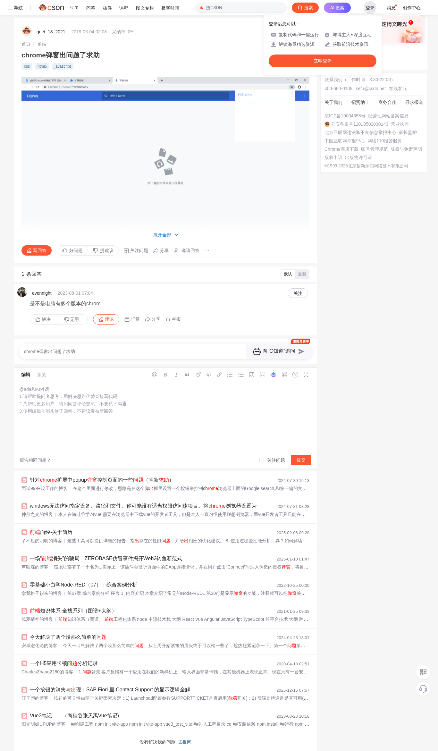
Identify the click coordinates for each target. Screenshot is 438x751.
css (27, 66)
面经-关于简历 (51, 532)
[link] (25, 43)
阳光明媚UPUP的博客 (43, 724)
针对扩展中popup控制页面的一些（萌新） (102, 480)
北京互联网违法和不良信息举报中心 (360, 132)
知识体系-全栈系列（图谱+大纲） (73, 610)
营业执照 (400, 124)
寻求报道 (414, 102)
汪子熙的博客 (34, 698)
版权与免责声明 (406, 149)
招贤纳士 (360, 102)
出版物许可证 (358, 157)
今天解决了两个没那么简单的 (68, 637)
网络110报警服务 (384, 140)
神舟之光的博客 (37, 514)
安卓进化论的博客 (39, 645)
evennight (42, 293)
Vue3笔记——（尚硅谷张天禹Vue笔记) (74, 715)
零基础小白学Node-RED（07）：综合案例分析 (83, 584)
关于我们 (333, 102)
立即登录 (323, 60)
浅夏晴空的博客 (37, 619)
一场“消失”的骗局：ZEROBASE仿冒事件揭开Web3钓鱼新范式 (106, 558)
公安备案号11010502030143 (359, 124)
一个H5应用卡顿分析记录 (64, 663)
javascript (63, 66)
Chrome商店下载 (341, 149)
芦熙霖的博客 (34, 567)
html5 (42, 66)
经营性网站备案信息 (388, 115)
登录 (370, 7)
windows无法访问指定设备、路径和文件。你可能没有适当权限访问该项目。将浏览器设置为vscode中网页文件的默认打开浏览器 (184, 506)
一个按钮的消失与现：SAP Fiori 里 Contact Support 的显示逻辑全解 (110, 689)
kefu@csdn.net (371, 88)
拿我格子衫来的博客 (41, 593)
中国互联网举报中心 (344, 140)
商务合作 (387, 102)
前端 (42, 43)
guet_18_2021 (51, 31)
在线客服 (398, 88)
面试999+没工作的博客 (44, 488)
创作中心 (412, 7)
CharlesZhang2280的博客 (47, 671)
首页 (25, 43)
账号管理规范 (374, 149)
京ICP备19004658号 (345, 115)
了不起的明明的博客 (41, 540)
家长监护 (408, 132)
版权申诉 (333, 157)
